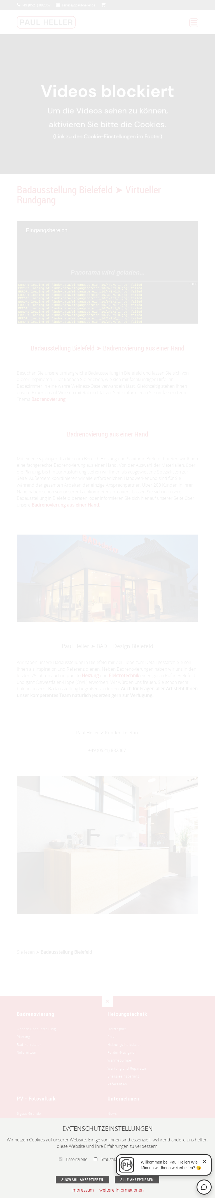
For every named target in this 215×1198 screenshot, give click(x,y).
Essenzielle (73, 1159)
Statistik (105, 1159)
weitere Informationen (121, 1190)
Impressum (82, 1190)
